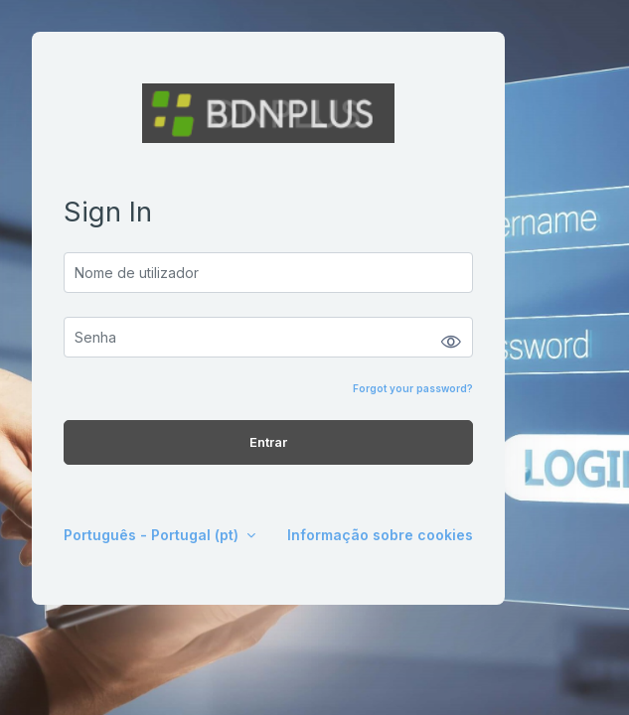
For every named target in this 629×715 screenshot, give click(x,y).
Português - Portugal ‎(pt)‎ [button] (153, 534)
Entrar (268, 442)
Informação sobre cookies (380, 534)
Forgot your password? (413, 388)
